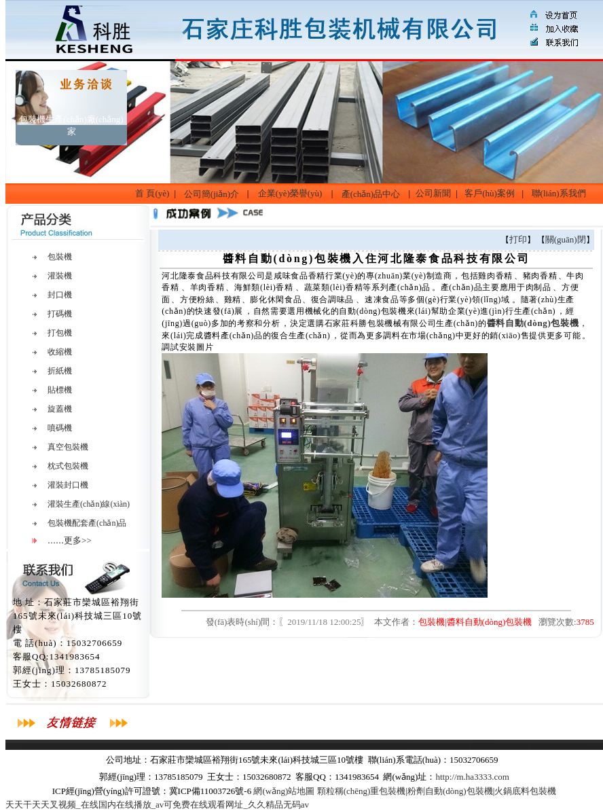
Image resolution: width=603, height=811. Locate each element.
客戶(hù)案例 (489, 193)
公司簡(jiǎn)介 (211, 194)
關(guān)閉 (565, 239)
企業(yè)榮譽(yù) (290, 193)
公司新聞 (433, 193)
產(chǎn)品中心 (371, 194)
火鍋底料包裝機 (525, 791)
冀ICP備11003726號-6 (210, 791)
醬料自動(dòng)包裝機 (533, 323)
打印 (518, 239)
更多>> (78, 540)
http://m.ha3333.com (472, 777)
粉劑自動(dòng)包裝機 (450, 791)
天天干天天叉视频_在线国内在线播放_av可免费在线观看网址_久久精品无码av (157, 804)
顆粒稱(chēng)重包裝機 (361, 791)
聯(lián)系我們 (559, 193)
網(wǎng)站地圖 (283, 791)
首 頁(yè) (152, 193)
